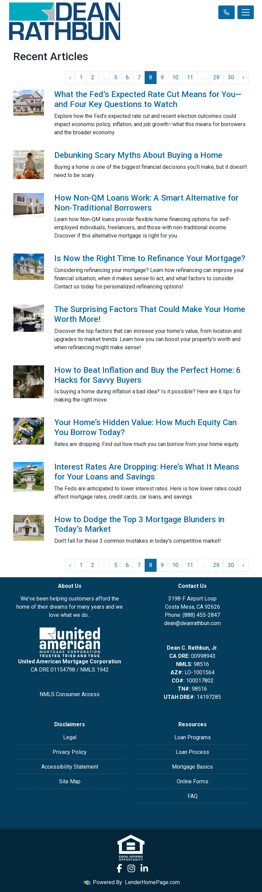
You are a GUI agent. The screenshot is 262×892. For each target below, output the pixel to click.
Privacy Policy (70, 752)
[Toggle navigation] (245, 12)
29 (216, 77)
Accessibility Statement (69, 766)
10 (175, 77)
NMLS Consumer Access (70, 694)
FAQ (193, 796)
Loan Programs (192, 737)
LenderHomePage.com (152, 882)
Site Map (70, 781)
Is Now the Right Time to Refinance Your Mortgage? (149, 258)
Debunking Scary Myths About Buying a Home (138, 155)
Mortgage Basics (192, 766)
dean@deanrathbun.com (192, 623)
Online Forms (192, 781)
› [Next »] (243, 77)
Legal (69, 737)
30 (231, 77)
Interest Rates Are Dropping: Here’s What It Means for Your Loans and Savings (146, 472)
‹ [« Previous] (70, 77)
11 (190, 77)
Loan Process (192, 752)
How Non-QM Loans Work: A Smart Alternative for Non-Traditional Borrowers (146, 203)
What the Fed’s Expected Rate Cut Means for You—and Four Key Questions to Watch (148, 99)
